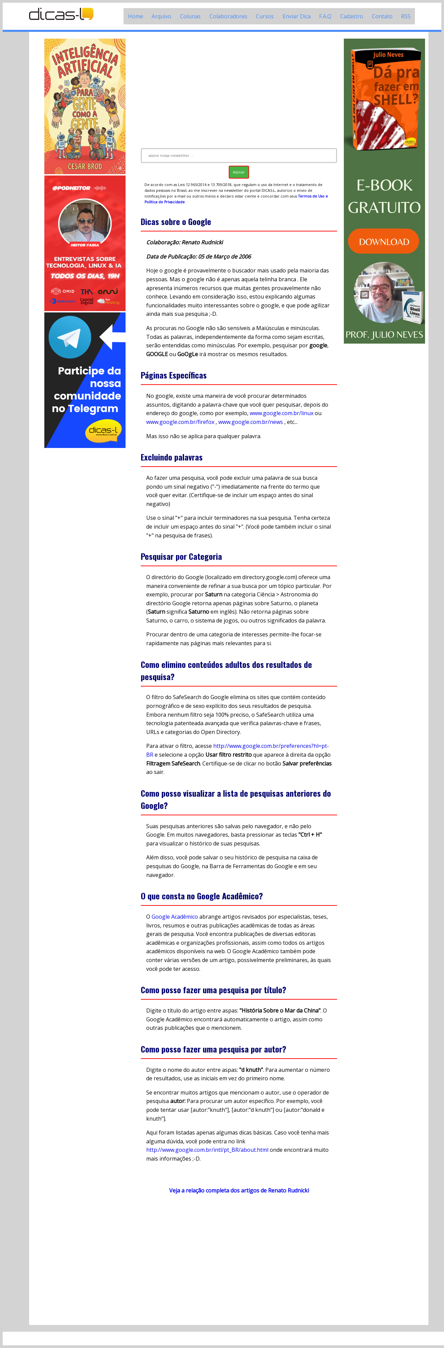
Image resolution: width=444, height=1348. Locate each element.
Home (135, 16)
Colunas (190, 16)
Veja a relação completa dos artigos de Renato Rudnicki (239, 1190)
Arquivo (161, 16)
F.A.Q (325, 16)
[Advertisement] (85, 551)
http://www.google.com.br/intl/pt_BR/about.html (207, 1149)
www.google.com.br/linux (281, 413)
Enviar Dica (297, 16)
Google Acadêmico (175, 916)
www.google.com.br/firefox (180, 422)
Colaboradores (228, 16)
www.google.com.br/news (250, 422)
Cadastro (351, 16)
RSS (405, 16)
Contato (382, 16)
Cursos (265, 16)
